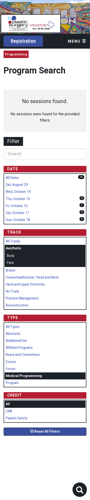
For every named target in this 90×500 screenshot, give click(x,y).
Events (11, 361)
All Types (13, 326)
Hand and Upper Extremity (25, 284)
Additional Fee (16, 340)
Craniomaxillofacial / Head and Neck (32, 277)
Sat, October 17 (17, 212)
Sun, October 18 (18, 219)
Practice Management (22, 298)
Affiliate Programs (19, 347)
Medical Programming (24, 375)
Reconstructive (17, 305)
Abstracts (13, 333)
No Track (12, 291)
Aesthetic (13, 248)
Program (12, 382)
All (8, 404)
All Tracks (13, 241)
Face (10, 262)
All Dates (12, 177)
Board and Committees (23, 354)
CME (9, 411)
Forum (10, 368)
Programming (16, 54)
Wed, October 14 (18, 191)
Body (10, 255)
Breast (10, 270)
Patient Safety (16, 418)
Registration (23, 41)
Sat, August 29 (17, 184)
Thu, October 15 (18, 198)
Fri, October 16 (17, 205)
